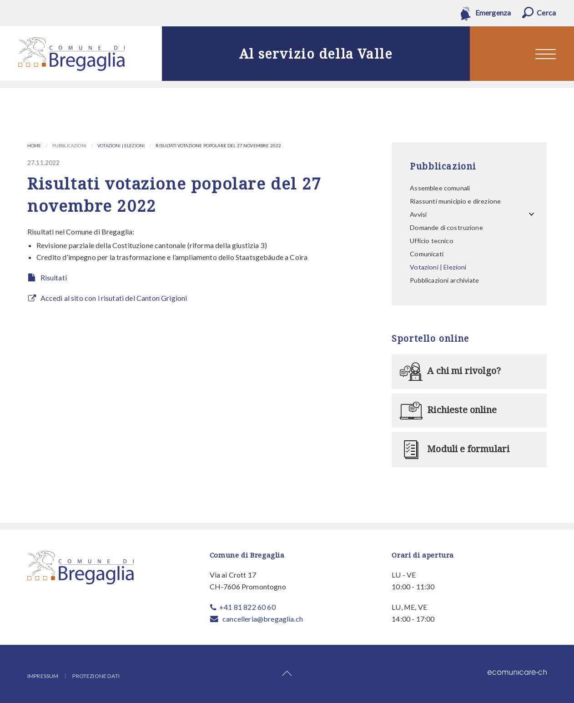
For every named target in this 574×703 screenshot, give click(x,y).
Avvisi (418, 214)
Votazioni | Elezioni (121, 145)
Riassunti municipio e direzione (455, 201)
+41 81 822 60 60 (247, 607)
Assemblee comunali (440, 188)
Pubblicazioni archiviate (444, 280)
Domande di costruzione (446, 227)
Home (34, 145)
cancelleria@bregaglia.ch (262, 618)
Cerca (546, 12)
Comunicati (426, 254)
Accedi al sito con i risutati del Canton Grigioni (113, 298)
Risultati (53, 277)
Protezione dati (95, 676)
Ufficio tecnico (431, 240)
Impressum (42, 676)
